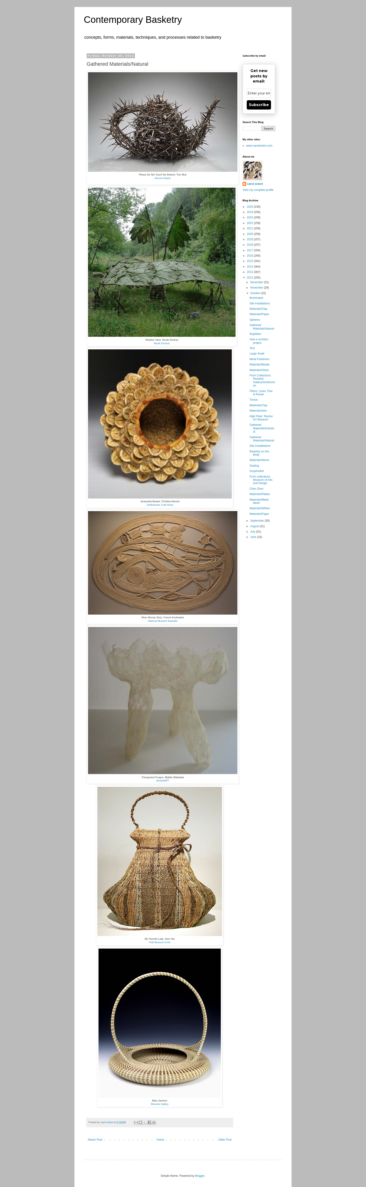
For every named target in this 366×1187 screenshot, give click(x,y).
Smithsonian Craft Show (160, 504)
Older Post (225, 1139)
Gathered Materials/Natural (262, 326)
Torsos (254, 399)
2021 (250, 228)
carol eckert (255, 184)
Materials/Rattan (260, 494)
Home (160, 1139)
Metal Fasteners (260, 359)
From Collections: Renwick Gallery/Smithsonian (262, 380)
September (257, 520)
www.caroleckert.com (259, 145)
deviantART (162, 780)
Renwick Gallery (160, 1104)
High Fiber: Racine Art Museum (261, 418)
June (253, 537)
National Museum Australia (162, 620)
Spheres (255, 319)
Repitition (255, 334)
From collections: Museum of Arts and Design (261, 480)
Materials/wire (258, 410)
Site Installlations (260, 445)
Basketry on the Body (259, 453)
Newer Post (95, 1139)
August (255, 526)
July (253, 531)
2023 (250, 217)
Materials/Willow (260, 508)
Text (252, 348)
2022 (250, 223)
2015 (250, 261)
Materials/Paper (259, 314)
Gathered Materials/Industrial (262, 428)
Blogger (199, 1175)
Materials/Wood (259, 460)
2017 (250, 250)
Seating (254, 465)
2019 (250, 239)
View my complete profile (258, 190)
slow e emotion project (259, 341)
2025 (250, 206)
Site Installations (260, 303)
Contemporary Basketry (133, 19)
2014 (250, 266)
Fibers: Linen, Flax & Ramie (261, 392)
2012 (250, 277)
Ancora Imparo (163, 178)
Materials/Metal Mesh (259, 501)
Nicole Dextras (162, 343)
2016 (250, 255)
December (257, 282)
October (255, 293)
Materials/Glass (259, 370)
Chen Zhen (256, 488)
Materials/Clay (258, 308)
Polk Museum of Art (159, 942)
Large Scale (257, 353)
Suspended (257, 471)
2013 (250, 272)
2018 (250, 244)
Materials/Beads (260, 364)
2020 (250, 234)
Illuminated (256, 297)
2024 (250, 212)
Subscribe (259, 105)
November (257, 287)
